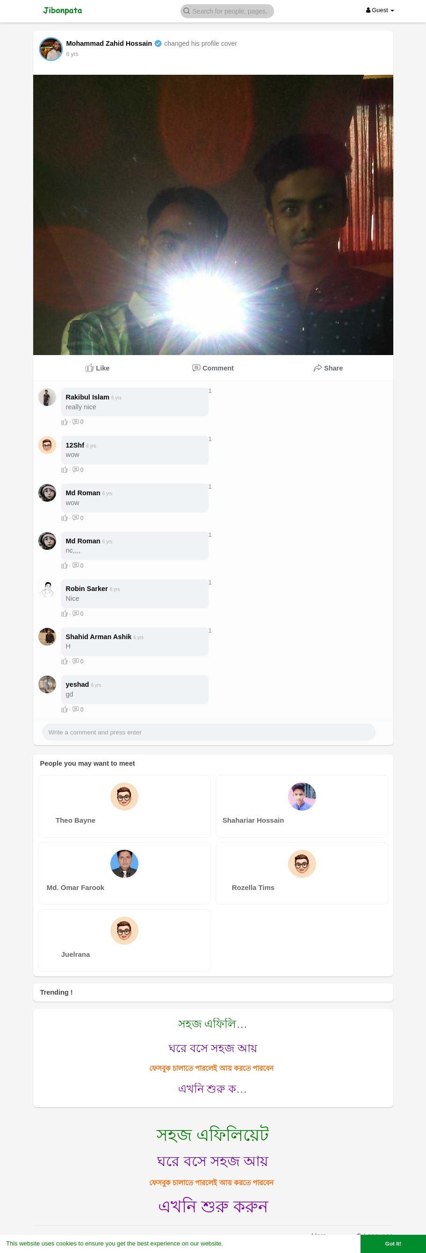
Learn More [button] (241, 1243)
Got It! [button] (393, 1243)
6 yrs (72, 54)
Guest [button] (380, 10)
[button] (227, 10)
